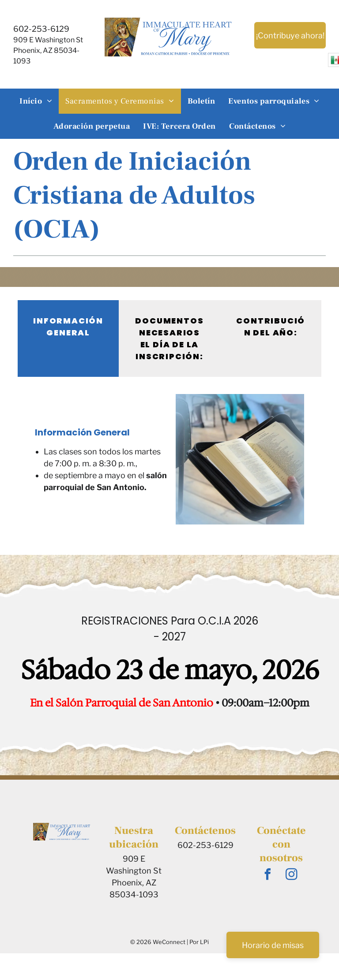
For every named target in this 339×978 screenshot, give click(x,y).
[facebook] (268, 875)
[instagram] (292, 875)
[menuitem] (36, 101)
